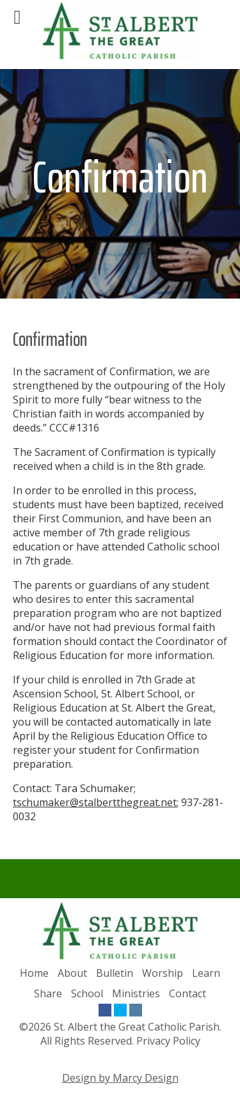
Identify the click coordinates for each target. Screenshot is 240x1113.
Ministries (136, 993)
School (87, 993)
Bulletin (114, 973)
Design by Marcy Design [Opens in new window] (120, 1078)
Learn (206, 973)
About (72, 973)
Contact (187, 993)
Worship (162, 973)
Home (34, 973)
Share (48, 993)
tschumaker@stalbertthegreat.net (95, 802)
